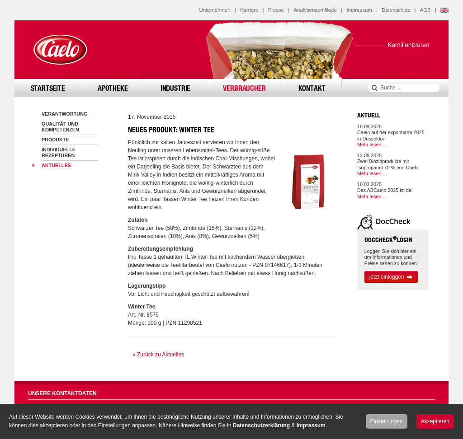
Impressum (359, 10)
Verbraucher (244, 88)
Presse (276, 10)
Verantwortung (64, 114)
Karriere (249, 10)
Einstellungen (386, 421)
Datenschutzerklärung (261, 425)
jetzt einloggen (391, 277)
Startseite (48, 88)
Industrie (176, 88)
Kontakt (312, 88)
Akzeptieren (435, 421)
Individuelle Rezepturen (59, 152)
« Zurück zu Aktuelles (158, 354)
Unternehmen (215, 10)
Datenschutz (396, 10)
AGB (425, 10)
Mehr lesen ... (372, 144)
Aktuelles (56, 165)
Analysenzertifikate (315, 10)
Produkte (55, 139)
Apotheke (113, 88)
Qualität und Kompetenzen (60, 126)
